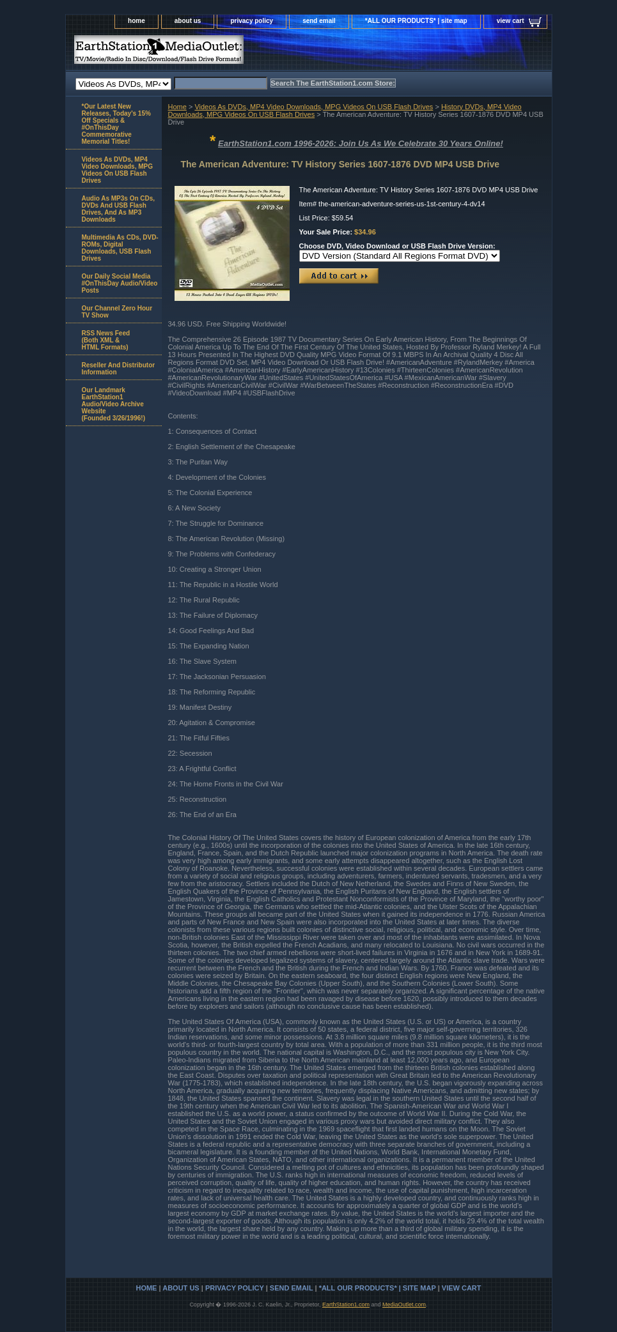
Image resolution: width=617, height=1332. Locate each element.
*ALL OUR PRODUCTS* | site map (416, 20)
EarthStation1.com (346, 1304)
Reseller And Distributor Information (118, 369)
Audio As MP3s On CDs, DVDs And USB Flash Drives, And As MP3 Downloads (118, 209)
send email (319, 20)
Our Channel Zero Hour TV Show (117, 312)
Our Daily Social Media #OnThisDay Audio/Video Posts (120, 283)
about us (188, 20)
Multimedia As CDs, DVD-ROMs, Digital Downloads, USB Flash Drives (120, 248)
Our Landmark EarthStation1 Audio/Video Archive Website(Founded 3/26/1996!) (113, 404)
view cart (510, 20)
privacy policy (251, 20)
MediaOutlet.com (404, 1304)
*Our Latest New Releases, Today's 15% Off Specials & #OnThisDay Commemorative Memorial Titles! (116, 124)
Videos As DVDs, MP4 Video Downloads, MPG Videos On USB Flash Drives (313, 107)
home (136, 20)
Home (177, 107)
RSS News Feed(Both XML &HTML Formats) (106, 340)
